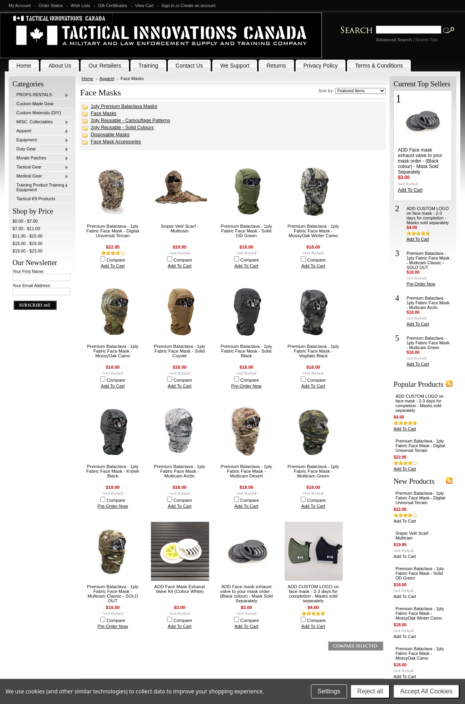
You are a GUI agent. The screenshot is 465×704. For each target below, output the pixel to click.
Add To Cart (113, 265)
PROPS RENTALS (40, 95)
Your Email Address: (32, 285)
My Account (20, 5)
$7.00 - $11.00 (26, 228)
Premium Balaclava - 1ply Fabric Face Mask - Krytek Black (112, 471)
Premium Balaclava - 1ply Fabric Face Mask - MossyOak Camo (112, 351)
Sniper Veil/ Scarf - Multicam (179, 228)
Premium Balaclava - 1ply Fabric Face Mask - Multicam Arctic (179, 471)
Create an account (198, 5)
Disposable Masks (110, 134)
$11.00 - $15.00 (27, 236)
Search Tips (426, 39)
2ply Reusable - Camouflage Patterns (130, 120)
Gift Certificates (112, 5)
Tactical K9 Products (36, 198)
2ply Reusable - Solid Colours (122, 127)
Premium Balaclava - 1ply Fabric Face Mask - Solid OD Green (246, 231)
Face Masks (104, 113)
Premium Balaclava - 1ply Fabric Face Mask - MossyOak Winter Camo (313, 231)
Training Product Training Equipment (40, 187)
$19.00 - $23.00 (27, 251)
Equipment (40, 140)
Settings (329, 691)
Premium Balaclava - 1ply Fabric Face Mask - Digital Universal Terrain (112, 231)
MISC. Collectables (40, 122)
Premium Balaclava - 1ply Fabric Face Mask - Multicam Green (313, 471)
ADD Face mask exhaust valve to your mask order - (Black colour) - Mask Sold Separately (246, 593)
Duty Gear (40, 149)
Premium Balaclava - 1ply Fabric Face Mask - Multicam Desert (246, 471)
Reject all (370, 691)
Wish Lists (80, 5)
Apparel (40, 131)
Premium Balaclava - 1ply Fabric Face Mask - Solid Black (246, 351)
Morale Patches (40, 158)
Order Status (51, 5)
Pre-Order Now (246, 386)
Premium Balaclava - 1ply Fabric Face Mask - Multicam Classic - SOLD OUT (112, 593)
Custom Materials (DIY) (39, 112)
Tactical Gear (40, 167)
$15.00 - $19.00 (27, 243)
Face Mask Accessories (116, 141)
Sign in (168, 5)
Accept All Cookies (426, 691)
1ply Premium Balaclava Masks (124, 106)
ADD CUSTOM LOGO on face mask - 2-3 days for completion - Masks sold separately (313, 593)
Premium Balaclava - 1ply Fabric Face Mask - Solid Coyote (179, 351)
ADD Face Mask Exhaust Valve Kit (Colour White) (179, 589)
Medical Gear (40, 176)
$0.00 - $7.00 (25, 221)
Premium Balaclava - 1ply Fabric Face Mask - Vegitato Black (313, 351)
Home (87, 78)
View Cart (144, 5)
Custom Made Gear (35, 103)
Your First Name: (28, 271)
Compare (116, 260)
